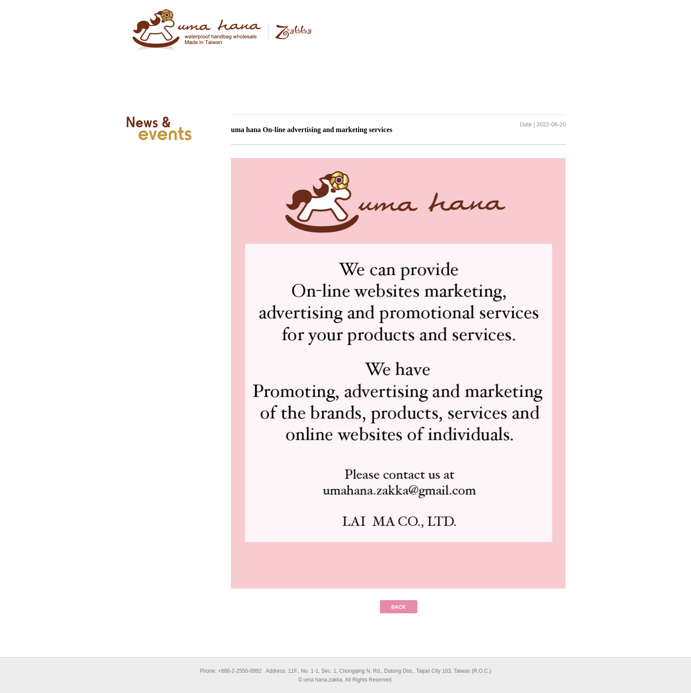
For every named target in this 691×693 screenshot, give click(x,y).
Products (312, 59)
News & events (445, 59)
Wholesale (379, 59)
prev (398, 606)
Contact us (511, 59)
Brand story (246, 59)
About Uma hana (180, 59)
